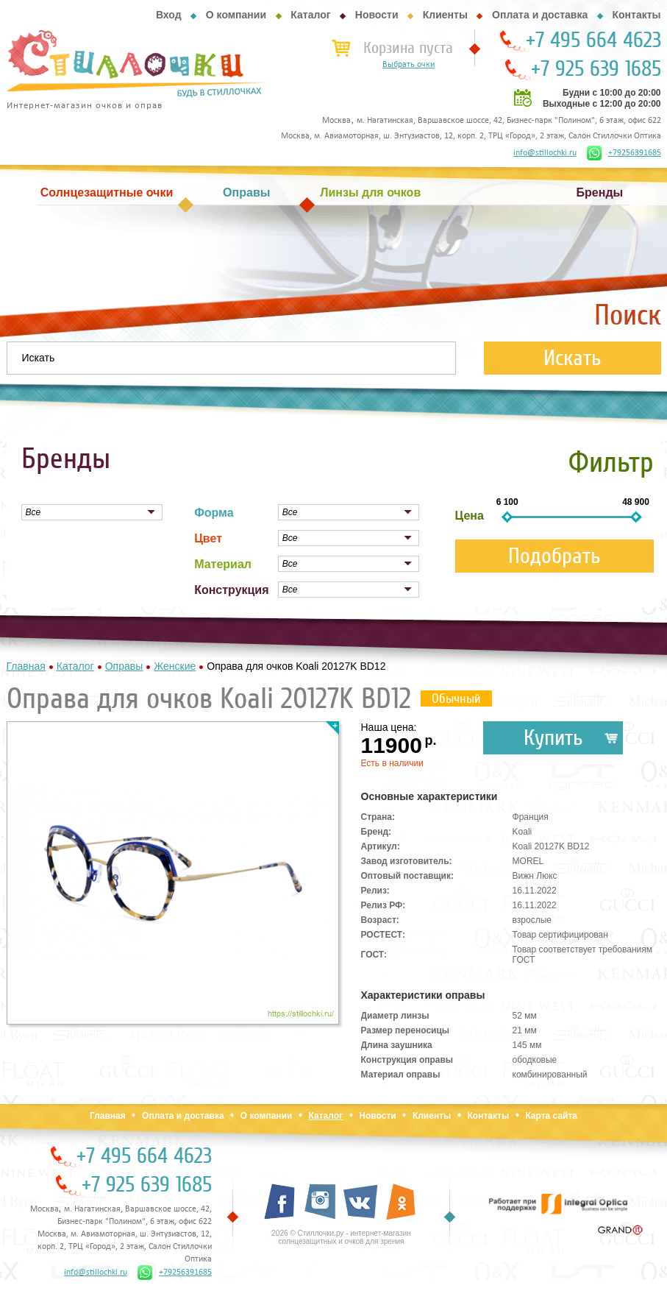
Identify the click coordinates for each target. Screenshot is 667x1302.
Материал (223, 564)
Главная (108, 1116)
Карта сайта (551, 1116)
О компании (236, 15)
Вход (169, 15)
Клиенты (445, 15)
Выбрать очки (408, 64)
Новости (377, 15)
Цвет (208, 538)
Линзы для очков (370, 192)
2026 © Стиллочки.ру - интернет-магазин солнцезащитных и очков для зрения (340, 1237)
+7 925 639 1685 (596, 69)
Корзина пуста (408, 47)
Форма (214, 512)
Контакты (636, 15)
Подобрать (554, 556)
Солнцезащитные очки (106, 192)
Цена (469, 515)
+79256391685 (624, 153)
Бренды (600, 192)
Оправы (246, 192)
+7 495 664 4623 (593, 40)
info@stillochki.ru (545, 153)
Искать (572, 358)
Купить (553, 738)
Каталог (310, 15)
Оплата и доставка (540, 15)
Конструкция (231, 590)
